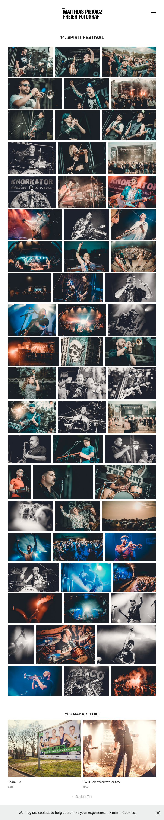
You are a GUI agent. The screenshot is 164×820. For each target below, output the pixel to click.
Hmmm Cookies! (122, 812)
